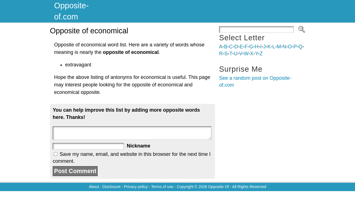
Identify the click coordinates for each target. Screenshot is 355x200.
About (94, 186)
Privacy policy (136, 186)
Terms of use (162, 186)
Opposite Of (218, 186)
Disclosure (111, 186)
